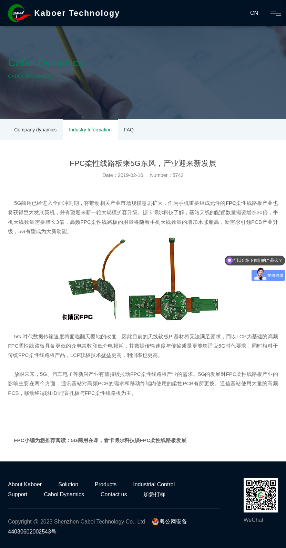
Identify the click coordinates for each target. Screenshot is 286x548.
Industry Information (90, 129)
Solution (68, 484)
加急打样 (154, 494)
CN (254, 13)
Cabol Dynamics (64, 494)
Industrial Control (154, 484)
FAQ (129, 129)
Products (105, 484)
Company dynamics (35, 129)
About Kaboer (25, 484)
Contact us (114, 494)
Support (17, 494)
